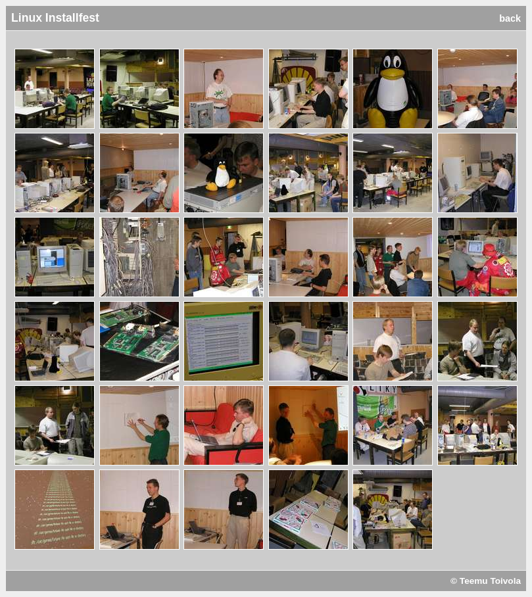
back (510, 18)
